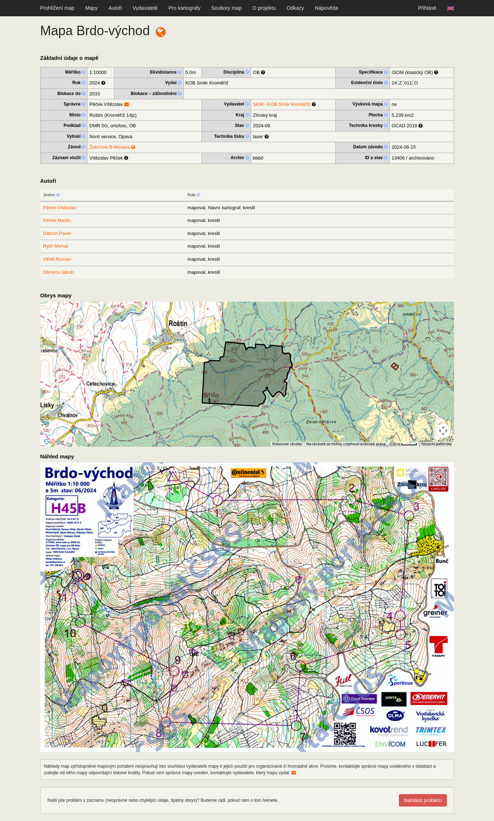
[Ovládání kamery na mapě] (443, 431)
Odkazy (295, 8)
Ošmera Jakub (58, 272)
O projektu (264, 8)
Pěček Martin (57, 220)
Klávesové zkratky (287, 444)
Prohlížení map (57, 8)
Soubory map (226, 8)
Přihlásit (427, 8)
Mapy (91, 8)
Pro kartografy (184, 8)
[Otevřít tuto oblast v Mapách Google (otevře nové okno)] (54, 442)
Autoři (115, 8)
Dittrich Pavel (57, 233)
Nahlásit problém (423, 800)
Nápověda (326, 8)
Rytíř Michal (55, 246)
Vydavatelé (145, 8)
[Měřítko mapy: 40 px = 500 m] (403, 444)
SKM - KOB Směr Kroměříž (281, 104)
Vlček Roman (57, 259)
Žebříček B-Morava (112, 147)
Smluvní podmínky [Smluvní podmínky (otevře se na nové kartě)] (436, 444)
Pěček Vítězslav (60, 207)
